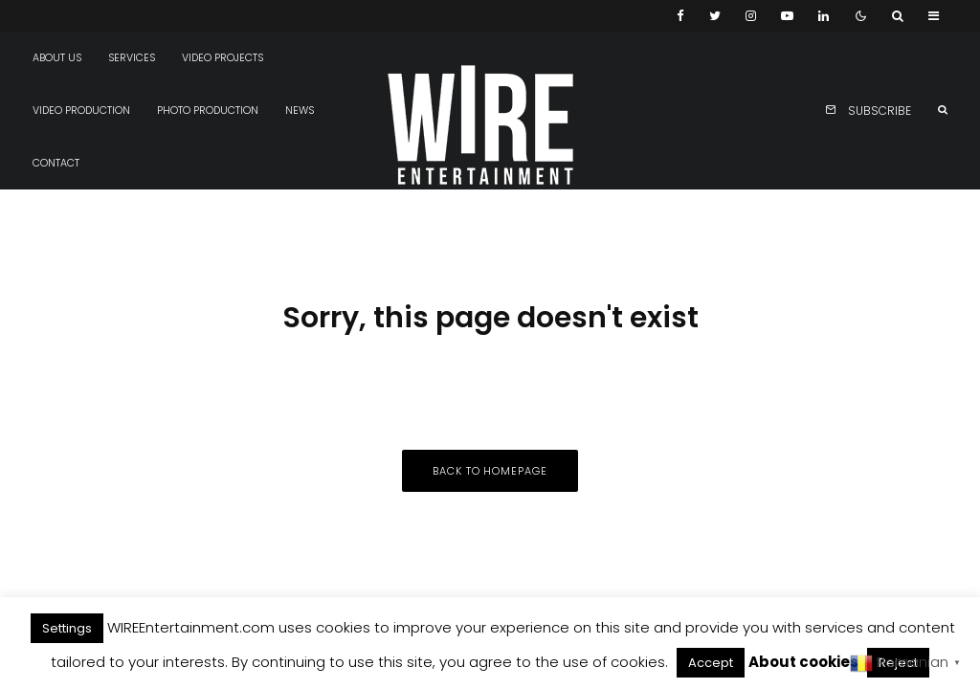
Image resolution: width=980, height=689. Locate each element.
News (299, 110)
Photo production (207, 110)
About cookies (803, 662)
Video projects (222, 58)
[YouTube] (787, 16)
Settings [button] (67, 628)
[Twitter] (715, 16)
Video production (81, 110)
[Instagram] (750, 16)
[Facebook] (680, 16)
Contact (56, 163)
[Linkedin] (823, 16)
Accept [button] (710, 663)
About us (57, 58)
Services (131, 58)
